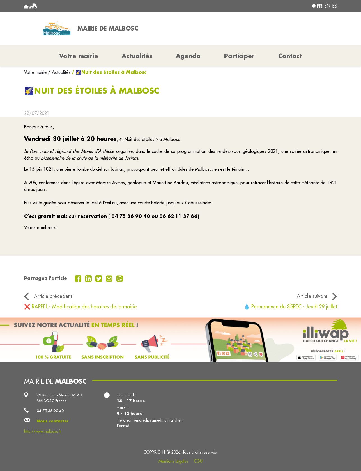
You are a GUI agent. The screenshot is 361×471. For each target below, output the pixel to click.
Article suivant (312, 296)
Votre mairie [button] (78, 56)
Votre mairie (36, 72)
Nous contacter (53, 420)
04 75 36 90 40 (50, 410)
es (334, 6)
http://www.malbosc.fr (42, 431)
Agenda (188, 56)
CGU (198, 461)
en (327, 6)
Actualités (137, 56)
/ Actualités (59, 72)
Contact (290, 56)
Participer (239, 56)
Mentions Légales (173, 461)
